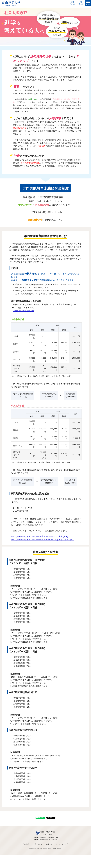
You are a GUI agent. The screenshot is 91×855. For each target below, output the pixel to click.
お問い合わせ (50, 844)
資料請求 (26, 844)
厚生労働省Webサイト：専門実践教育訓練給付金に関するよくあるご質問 (42, 540)
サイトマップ (63, 844)
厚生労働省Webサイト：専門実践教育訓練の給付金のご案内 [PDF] (39, 537)
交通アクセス (37, 844)
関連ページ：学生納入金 (23, 311)
